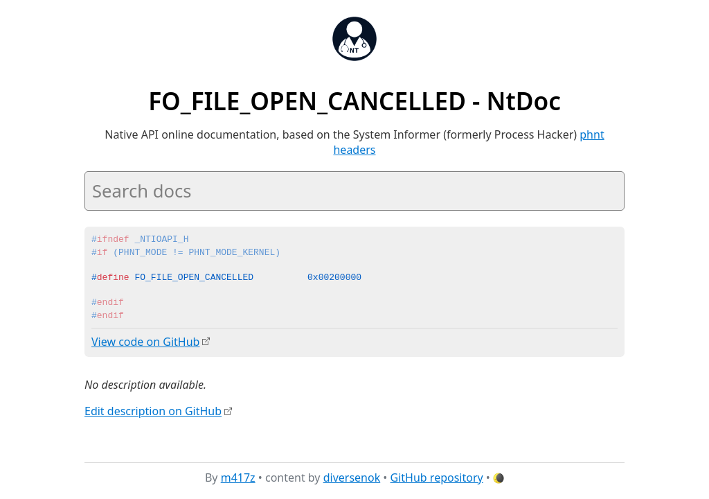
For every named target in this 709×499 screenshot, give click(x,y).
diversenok (352, 477)
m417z (238, 477)
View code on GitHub (145, 341)
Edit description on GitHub (153, 411)
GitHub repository (437, 477)
